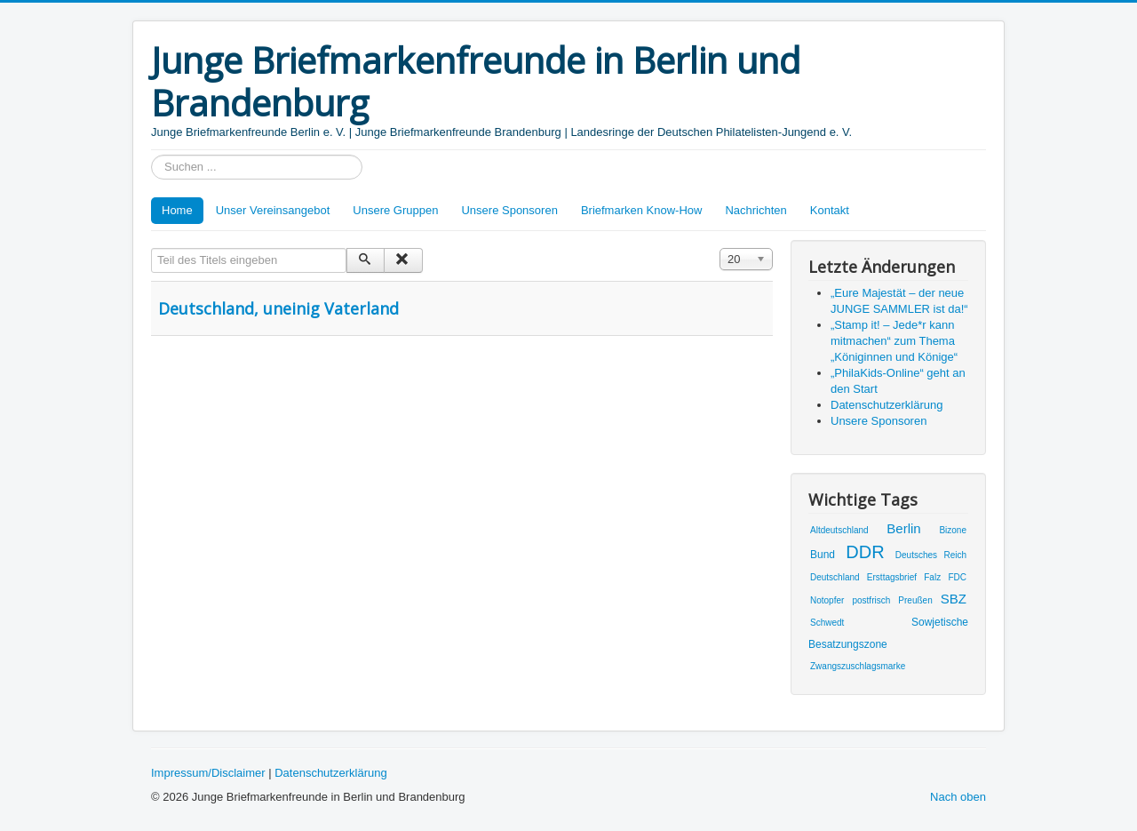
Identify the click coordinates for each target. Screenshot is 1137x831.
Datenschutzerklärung (330, 772)
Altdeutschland (839, 530)
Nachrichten (755, 210)
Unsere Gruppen (395, 210)
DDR (865, 552)
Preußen (915, 600)
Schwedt (827, 622)
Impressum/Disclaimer (208, 772)
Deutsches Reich (930, 555)
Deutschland (835, 577)
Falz (932, 577)
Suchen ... (151, 155)
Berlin (903, 528)
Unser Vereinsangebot (273, 210)
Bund (822, 554)
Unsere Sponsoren (509, 210)
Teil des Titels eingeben (151, 248)
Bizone (952, 530)
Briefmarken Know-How (642, 210)
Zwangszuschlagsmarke (857, 666)
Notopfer (827, 600)
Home (177, 210)
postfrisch (871, 600)
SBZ (953, 598)
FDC (957, 577)
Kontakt (829, 210)
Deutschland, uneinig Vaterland (278, 308)
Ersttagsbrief (892, 577)
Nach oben (958, 796)
